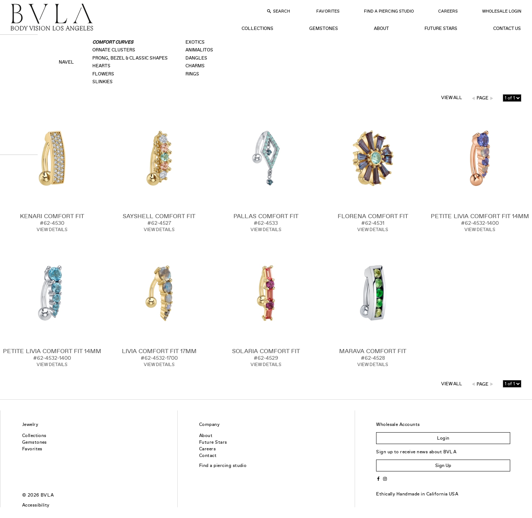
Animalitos (199, 50)
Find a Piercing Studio (389, 11)
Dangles (196, 58)
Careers (448, 11)
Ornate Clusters (113, 50)
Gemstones (323, 28)
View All (451, 98)
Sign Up (443, 465)
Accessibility (36, 505)
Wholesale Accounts (398, 424)
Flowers (103, 74)
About (381, 28)
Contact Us (507, 28)
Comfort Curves (112, 42)
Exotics (195, 42)
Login (443, 438)
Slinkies (102, 82)
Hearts (101, 66)
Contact (207, 455)
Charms (195, 66)
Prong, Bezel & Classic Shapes (130, 58)
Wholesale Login (501, 11)
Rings (192, 74)
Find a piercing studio (223, 465)
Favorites (327, 11)
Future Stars (440, 28)
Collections (257, 28)
